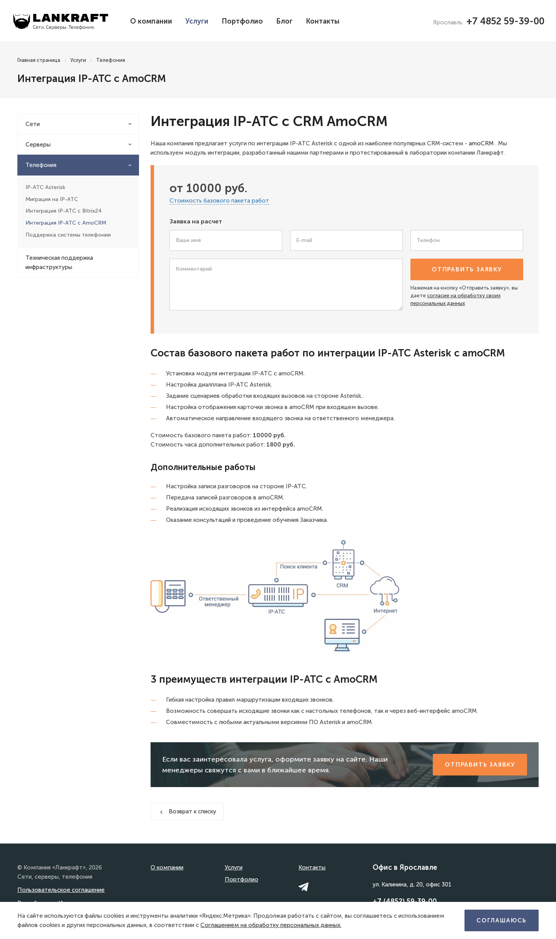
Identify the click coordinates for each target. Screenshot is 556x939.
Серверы (38, 144)
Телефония (40, 165)
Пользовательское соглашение (61, 889)
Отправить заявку (467, 269)
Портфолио (242, 21)
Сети (32, 124)
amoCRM (481, 143)
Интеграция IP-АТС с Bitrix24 (63, 211)
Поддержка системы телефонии (68, 235)
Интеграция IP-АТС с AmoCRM (65, 223)
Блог (284, 21)
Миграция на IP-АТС (51, 199)
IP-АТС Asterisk (45, 187)
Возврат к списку (187, 811)
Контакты (322, 21)
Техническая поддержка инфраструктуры (59, 262)
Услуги (196, 21)
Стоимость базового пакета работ (219, 200)
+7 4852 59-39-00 (505, 21)
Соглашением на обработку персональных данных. (270, 925)
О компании (151, 21)
